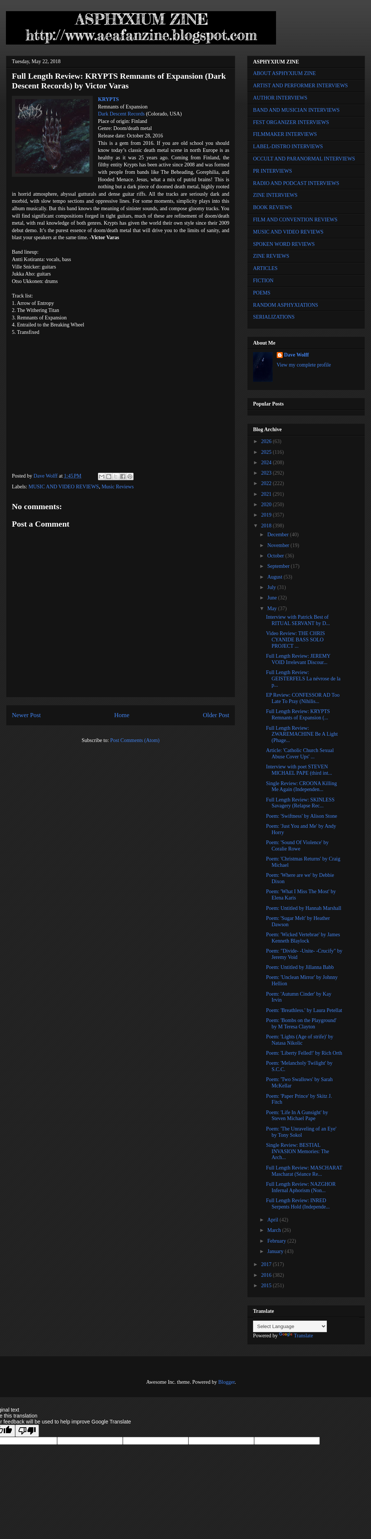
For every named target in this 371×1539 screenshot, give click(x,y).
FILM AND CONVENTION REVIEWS (295, 219)
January (276, 1251)
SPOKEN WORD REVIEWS (284, 244)
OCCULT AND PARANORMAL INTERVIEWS (304, 159)
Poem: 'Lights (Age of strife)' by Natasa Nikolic (299, 1040)
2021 (267, 494)
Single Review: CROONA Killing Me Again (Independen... (301, 787)
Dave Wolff (296, 355)
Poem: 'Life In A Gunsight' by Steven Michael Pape (297, 1116)
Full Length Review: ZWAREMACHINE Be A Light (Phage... (302, 734)
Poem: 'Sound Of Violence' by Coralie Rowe (297, 846)
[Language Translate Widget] (290, 1326)
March (274, 1230)
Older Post (216, 715)
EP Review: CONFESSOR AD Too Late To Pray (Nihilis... (302, 698)
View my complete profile (304, 365)
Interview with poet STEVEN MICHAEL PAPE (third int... (299, 770)
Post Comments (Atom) (135, 740)
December (278, 534)
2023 (267, 473)
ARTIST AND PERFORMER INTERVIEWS (300, 85)
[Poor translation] (27, 1431)
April (273, 1220)
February (277, 1241)
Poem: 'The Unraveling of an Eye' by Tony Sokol (301, 1132)
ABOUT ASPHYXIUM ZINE (284, 73)
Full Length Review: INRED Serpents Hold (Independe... (298, 1204)
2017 (267, 1264)
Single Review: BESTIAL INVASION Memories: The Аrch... (297, 1151)
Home (121, 715)
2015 (267, 1285)
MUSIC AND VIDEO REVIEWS (64, 486)
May (272, 608)
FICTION (263, 280)
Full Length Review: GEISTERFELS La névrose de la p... (303, 679)
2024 (267, 462)
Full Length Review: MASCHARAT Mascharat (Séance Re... (304, 1171)
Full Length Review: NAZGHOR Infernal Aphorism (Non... (301, 1187)
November (278, 545)
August (275, 577)
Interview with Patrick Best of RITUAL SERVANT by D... (298, 620)
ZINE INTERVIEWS (275, 195)
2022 (267, 483)
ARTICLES (265, 268)
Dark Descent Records (121, 114)
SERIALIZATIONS (274, 317)
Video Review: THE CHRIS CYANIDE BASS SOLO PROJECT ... (295, 640)
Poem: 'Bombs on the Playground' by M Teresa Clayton (301, 1023)
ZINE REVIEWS (271, 256)
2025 (267, 452)
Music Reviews (118, 486)
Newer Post (26, 715)
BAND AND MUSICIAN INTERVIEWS (296, 110)
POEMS (261, 293)
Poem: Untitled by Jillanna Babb (300, 967)
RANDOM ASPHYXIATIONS (285, 305)
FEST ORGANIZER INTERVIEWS (291, 122)
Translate (296, 1335)
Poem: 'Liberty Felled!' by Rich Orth (304, 1053)
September (278, 566)
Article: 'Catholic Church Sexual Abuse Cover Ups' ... (300, 753)
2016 (267, 1275)
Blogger (226, 1382)
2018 (267, 525)
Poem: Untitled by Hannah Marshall (303, 908)
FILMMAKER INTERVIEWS (285, 134)
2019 (267, 515)
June (272, 598)
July (272, 587)
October (276, 556)
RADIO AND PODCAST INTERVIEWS (296, 183)
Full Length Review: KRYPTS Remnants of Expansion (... (298, 714)
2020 (267, 504)
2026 (267, 441)
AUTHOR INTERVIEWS (280, 98)
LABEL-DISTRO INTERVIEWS (288, 146)
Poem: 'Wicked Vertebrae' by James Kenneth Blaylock (303, 938)
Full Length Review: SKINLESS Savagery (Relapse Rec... (300, 803)
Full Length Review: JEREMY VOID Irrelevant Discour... (298, 659)
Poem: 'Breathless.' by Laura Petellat (304, 1010)
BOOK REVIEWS (272, 207)
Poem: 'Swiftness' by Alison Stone (301, 816)
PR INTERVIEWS (272, 171)
